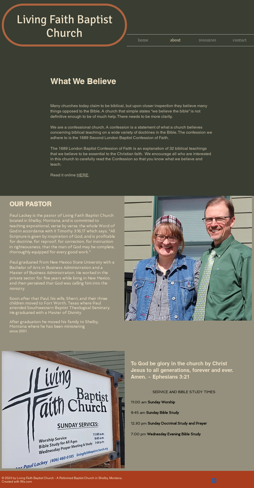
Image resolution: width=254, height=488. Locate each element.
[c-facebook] (213, 480)
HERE (82, 175)
